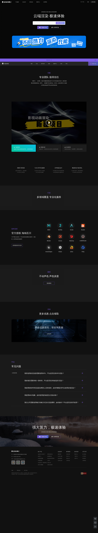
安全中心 (68, 510)
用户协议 (26, 525)
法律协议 (84, 515)
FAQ (66, 63)
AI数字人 (39, 510)
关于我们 (84, 510)
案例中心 (55, 63)
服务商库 (59, 508)
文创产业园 (60, 510)
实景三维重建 (40, 519)
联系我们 (84, 513)
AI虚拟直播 (40, 515)
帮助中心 (76, 508)
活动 (61, 63)
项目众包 (49, 517)
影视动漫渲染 (50, 508)
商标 (12, 525)
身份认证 (68, 513)
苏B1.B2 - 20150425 (23, 527)
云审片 (48, 515)
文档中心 (76, 513)
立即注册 (93, 1)
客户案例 (84, 508)
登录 (88, 1)
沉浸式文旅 (60, 515)
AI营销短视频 (40, 513)
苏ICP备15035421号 (33, 527)
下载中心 (76, 510)
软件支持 (43, 63)
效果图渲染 (49, 510)
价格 (49, 63)
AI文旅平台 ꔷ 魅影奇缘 (42, 517)
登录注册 (68, 508)
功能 (31, 63)
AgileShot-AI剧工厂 (41, 508)
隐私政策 (18, 525)
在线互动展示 (50, 519)
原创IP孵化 (60, 513)
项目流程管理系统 (50, 513)
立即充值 (68, 515)
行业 (37, 63)
